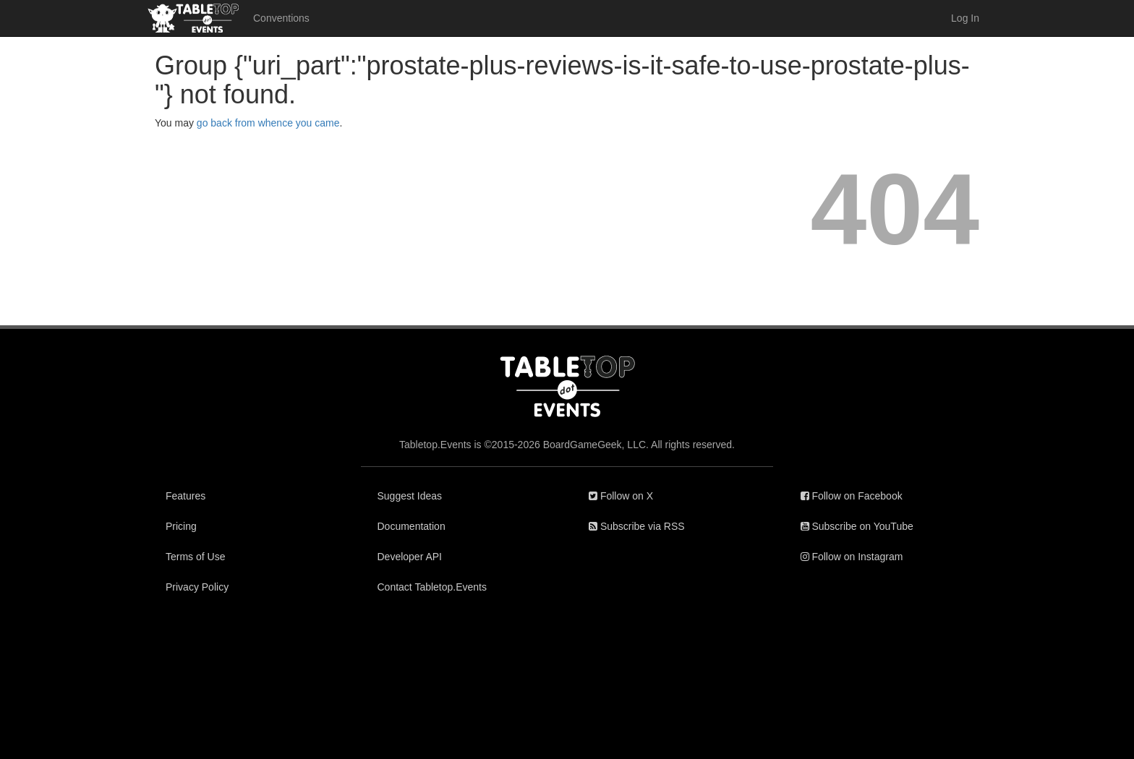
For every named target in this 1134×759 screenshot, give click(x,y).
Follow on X (621, 496)
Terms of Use (195, 556)
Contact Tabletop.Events (432, 587)
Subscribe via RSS (637, 526)
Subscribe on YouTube (857, 526)
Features (185, 496)
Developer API (410, 556)
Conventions (281, 18)
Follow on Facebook (852, 496)
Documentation (412, 526)
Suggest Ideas (410, 496)
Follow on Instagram (852, 556)
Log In (965, 18)
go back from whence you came (268, 123)
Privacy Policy (197, 587)
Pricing (181, 526)
